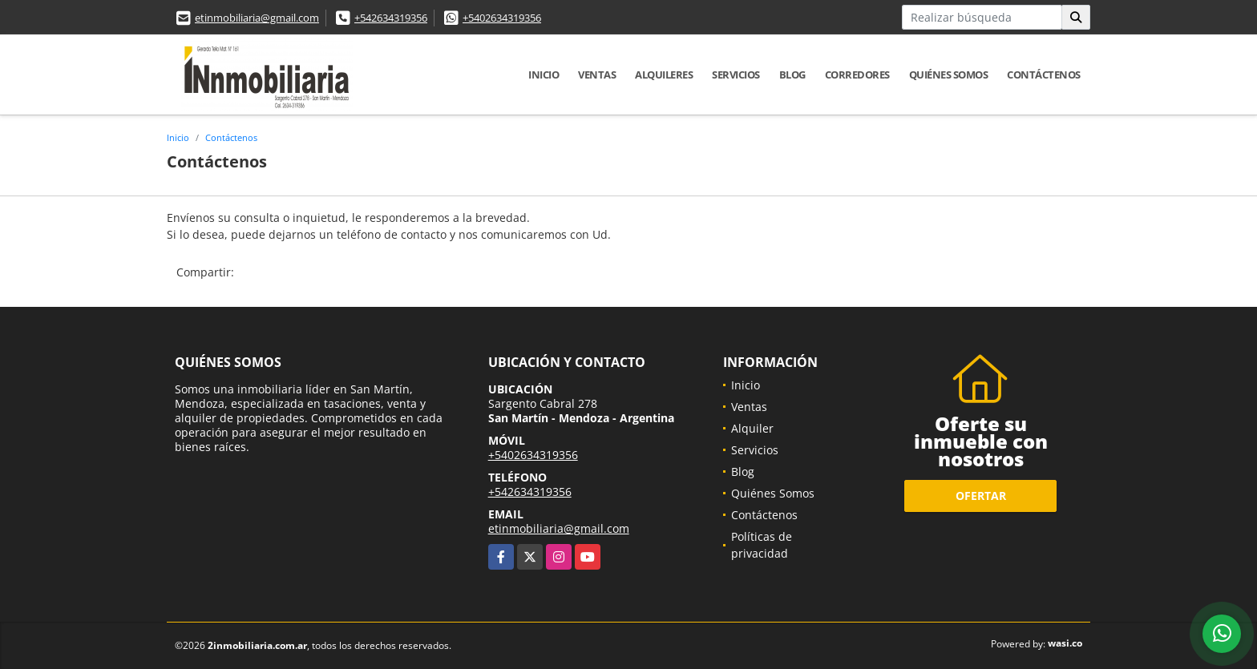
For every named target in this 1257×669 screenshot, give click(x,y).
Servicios (736, 74)
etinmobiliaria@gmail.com (257, 17)
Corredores (857, 74)
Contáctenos (1044, 74)
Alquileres (664, 74)
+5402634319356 (502, 17)
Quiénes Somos (948, 74)
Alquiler (752, 428)
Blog (792, 74)
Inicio (543, 74)
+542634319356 (390, 17)
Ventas (597, 74)
